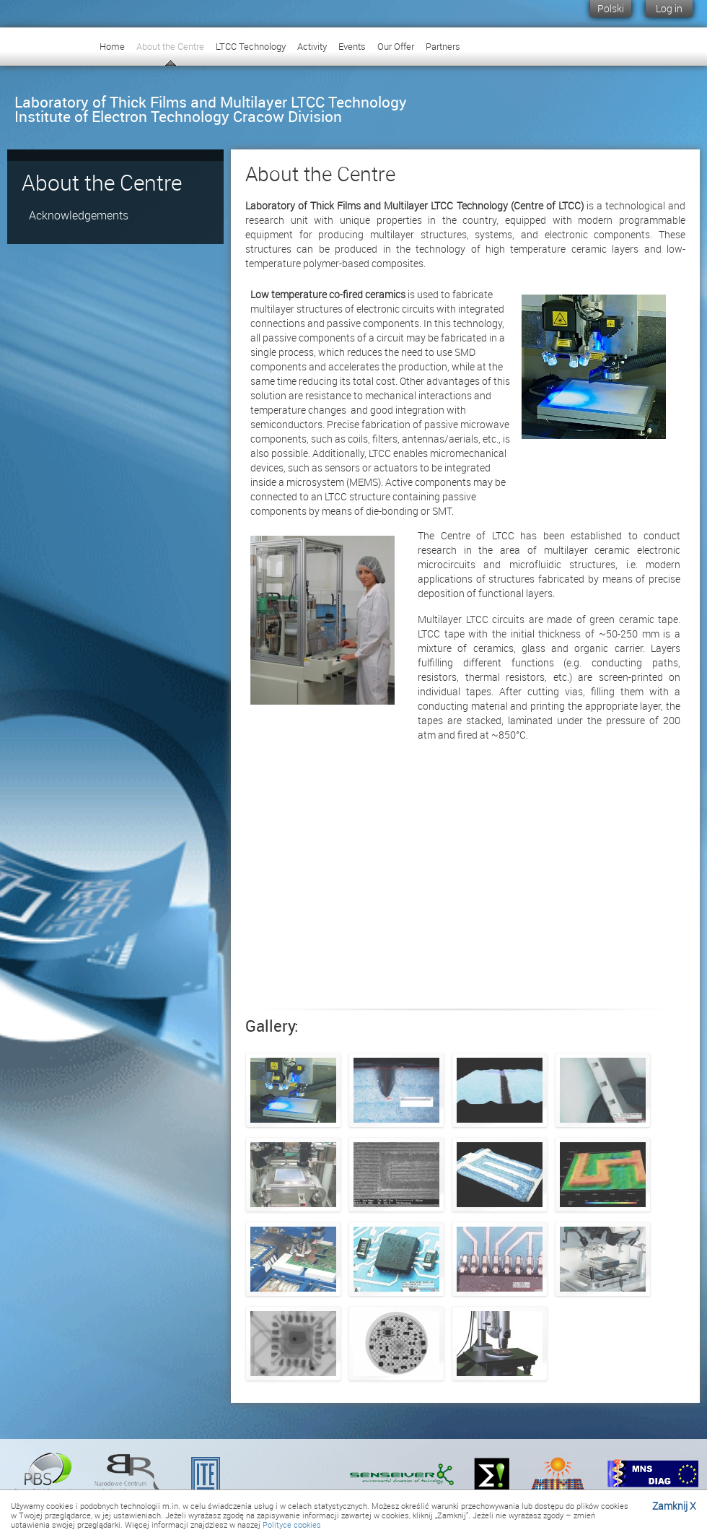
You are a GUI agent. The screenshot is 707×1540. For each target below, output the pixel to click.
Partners (443, 46)
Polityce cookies (292, 1524)
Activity (312, 46)
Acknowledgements (78, 215)
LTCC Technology (251, 46)
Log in (669, 8)
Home (112, 46)
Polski (610, 8)
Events (352, 46)
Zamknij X (674, 1505)
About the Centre (170, 46)
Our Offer (395, 46)
